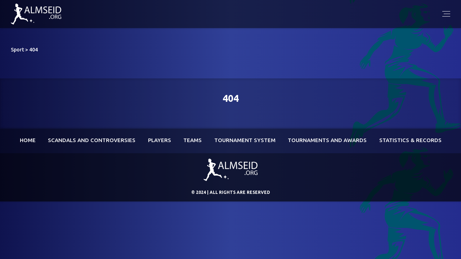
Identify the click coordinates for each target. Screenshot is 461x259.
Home (28, 140)
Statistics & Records (410, 140)
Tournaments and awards (327, 140)
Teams (192, 140)
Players (159, 140)
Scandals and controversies (91, 140)
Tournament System (245, 140)
